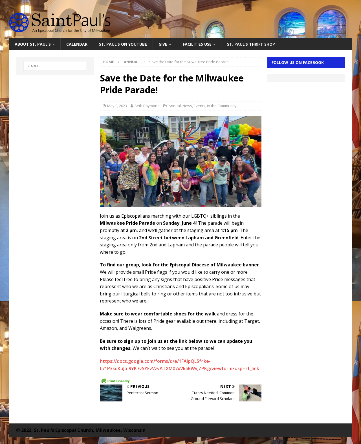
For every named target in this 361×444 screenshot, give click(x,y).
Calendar (76, 44)
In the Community (222, 105)
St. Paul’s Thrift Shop (251, 44)
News (187, 105)
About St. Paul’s (33, 44)
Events (199, 105)
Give (163, 44)
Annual (175, 105)
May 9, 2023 (117, 105)
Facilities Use (197, 44)
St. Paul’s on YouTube (123, 44)
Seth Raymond (147, 105)
